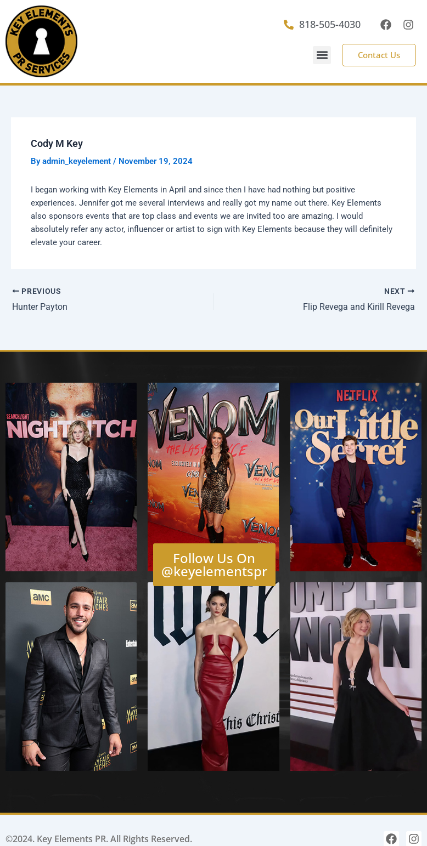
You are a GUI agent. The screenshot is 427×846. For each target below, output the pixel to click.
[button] (322, 55)
